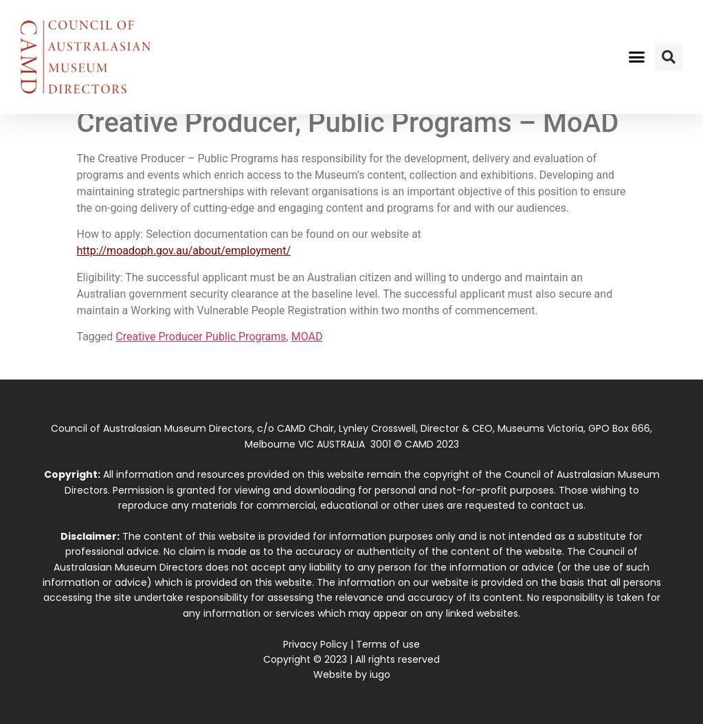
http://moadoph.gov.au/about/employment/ (184, 250)
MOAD (307, 336)
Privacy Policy (315, 644)
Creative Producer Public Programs (200, 336)
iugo (380, 674)
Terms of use (388, 644)
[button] (636, 57)
